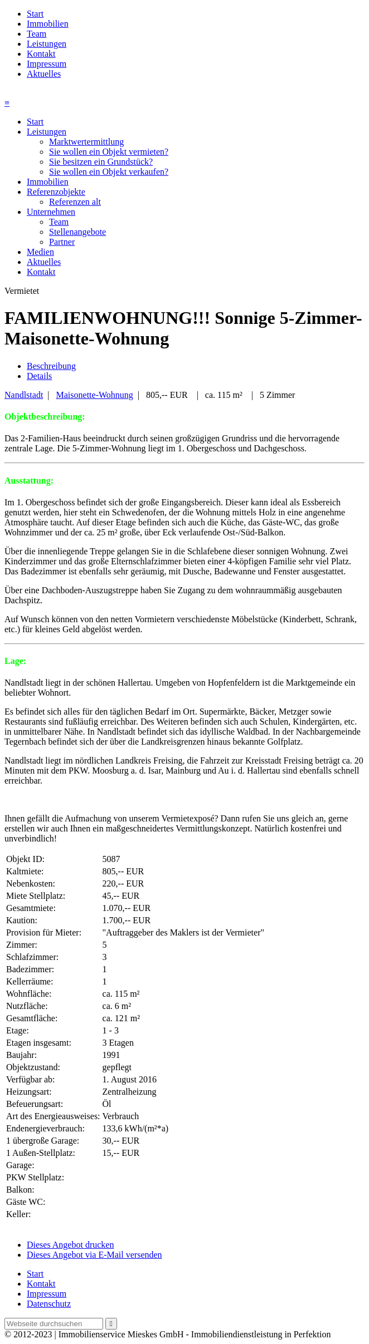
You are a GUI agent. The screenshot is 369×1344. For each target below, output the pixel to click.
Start (35, 13)
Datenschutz (49, 1303)
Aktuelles (44, 73)
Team (36, 33)
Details (39, 376)
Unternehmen (51, 211)
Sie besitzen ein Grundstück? (101, 161)
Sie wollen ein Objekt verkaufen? (108, 171)
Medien (40, 252)
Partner (62, 242)
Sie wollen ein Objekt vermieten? (108, 151)
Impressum (46, 63)
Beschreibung (51, 366)
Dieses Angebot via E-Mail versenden (94, 1254)
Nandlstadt (23, 395)
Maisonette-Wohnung (94, 395)
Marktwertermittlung (86, 141)
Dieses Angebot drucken (70, 1244)
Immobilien (48, 23)
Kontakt (41, 53)
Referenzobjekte (56, 191)
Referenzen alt (75, 201)
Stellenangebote (77, 232)
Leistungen (46, 43)
